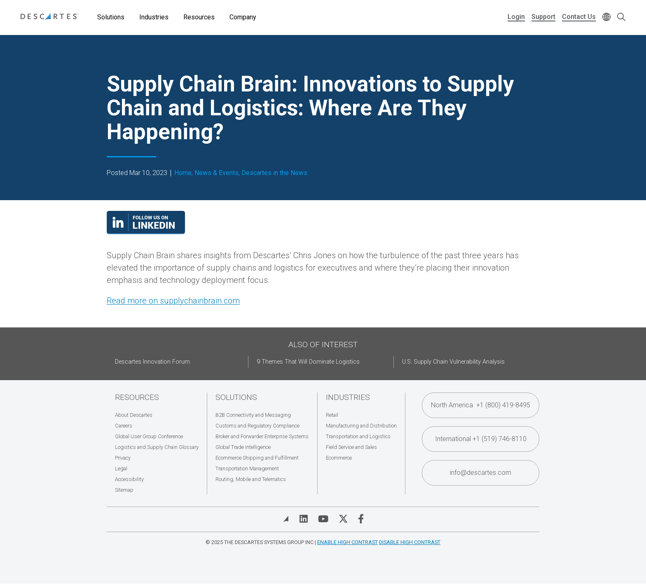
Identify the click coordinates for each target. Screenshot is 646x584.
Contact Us (579, 17)
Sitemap (124, 490)
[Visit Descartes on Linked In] (304, 518)
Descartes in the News (274, 173)
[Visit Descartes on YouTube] (323, 518)
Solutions (110, 17)
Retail (332, 415)
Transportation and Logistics (358, 436)
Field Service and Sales (351, 447)
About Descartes (133, 415)
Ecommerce (339, 458)
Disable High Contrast (409, 542)
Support (543, 17)
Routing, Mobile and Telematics (250, 479)
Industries (154, 17)
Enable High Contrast (347, 542)
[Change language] (606, 17)
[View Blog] (286, 518)
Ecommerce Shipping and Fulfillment (257, 458)
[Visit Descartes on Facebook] (361, 518)
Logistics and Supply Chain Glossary (157, 447)
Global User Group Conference (149, 436)
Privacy (123, 458)
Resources (199, 17)
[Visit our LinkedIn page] (146, 231)
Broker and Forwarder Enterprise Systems (262, 436)
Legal (121, 468)
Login (516, 17)
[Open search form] (621, 17)
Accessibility (129, 479)
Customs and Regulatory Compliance (257, 426)
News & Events (216, 173)
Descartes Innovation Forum (152, 361)
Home (183, 173)
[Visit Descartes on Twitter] (343, 518)
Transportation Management (247, 468)
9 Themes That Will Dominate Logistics (308, 361)
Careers (123, 426)
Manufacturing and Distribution (361, 426)
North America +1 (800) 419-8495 (480, 405)
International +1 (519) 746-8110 (481, 439)
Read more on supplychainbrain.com (173, 301)
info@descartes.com (480, 473)
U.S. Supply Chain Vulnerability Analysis (453, 361)
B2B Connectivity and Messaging (253, 415)
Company (242, 17)
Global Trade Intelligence (243, 447)
